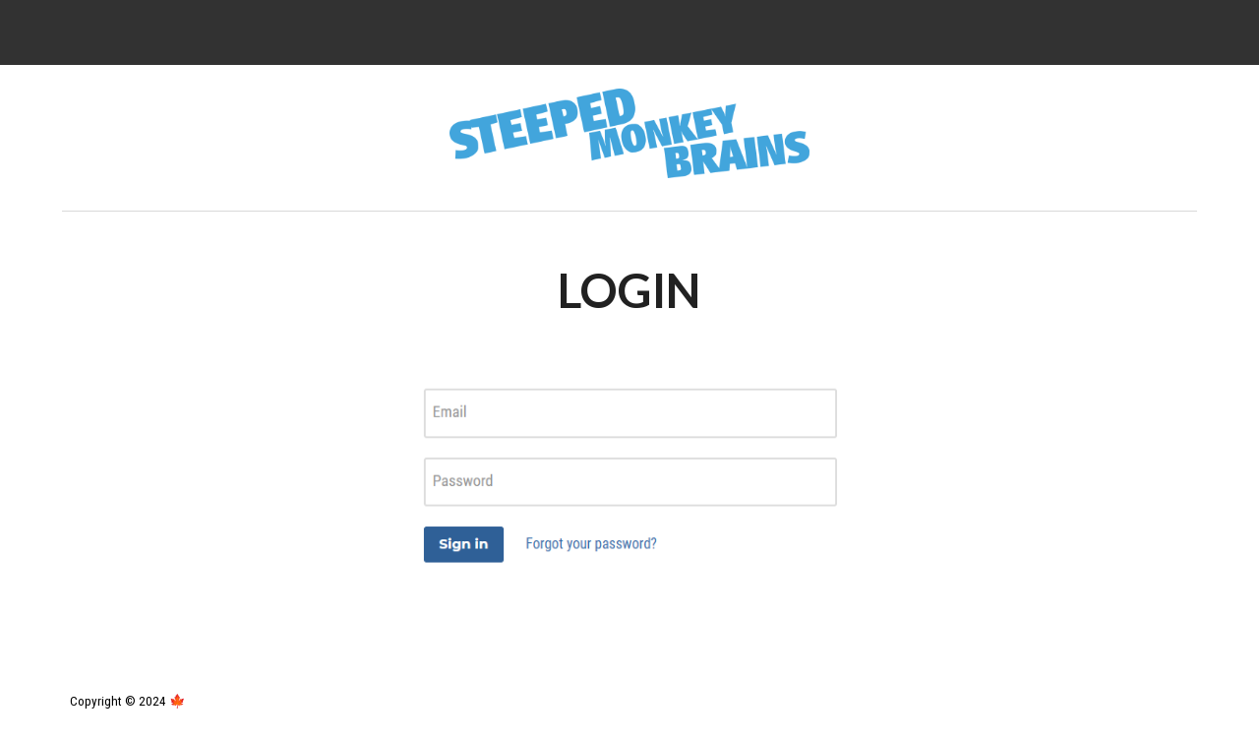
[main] (629, 290)
